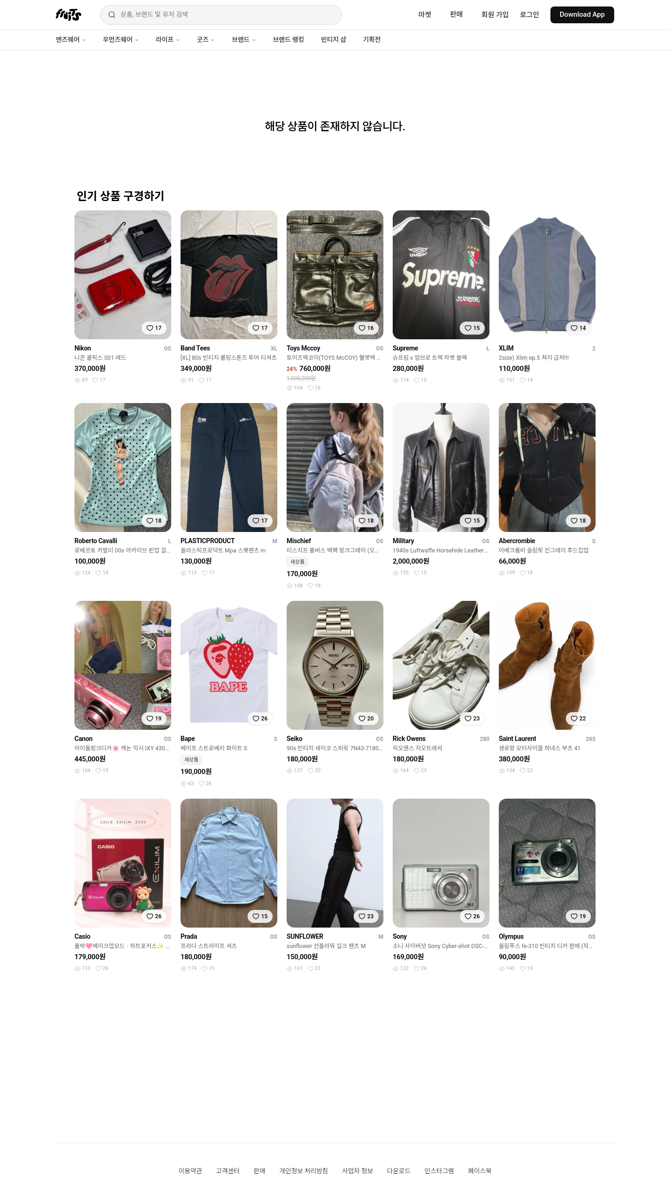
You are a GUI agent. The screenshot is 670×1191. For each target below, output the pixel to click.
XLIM (506, 348)
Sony (400, 936)
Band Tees (195, 348)
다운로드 (399, 1171)
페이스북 (480, 1171)
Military (403, 541)
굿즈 (206, 39)
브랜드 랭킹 (288, 39)
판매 (456, 14)
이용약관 (190, 1171)
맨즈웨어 (71, 39)
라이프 (168, 39)
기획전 (372, 39)
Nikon (82, 348)
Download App (582, 14)
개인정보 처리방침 (303, 1171)
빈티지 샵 (333, 39)
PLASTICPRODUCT (207, 541)
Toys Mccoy (303, 348)
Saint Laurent (517, 738)
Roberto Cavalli (95, 541)
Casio (82, 936)
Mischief (299, 541)
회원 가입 (495, 15)
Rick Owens (409, 738)
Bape (188, 738)
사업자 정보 (357, 1171)
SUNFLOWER (305, 936)
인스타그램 (439, 1171)
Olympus (511, 936)
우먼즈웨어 (121, 39)
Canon (83, 738)
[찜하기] (154, 328)
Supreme (405, 348)
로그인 (529, 15)
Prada (189, 936)
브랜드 (244, 39)
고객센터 (228, 1171)
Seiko (294, 738)
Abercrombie (517, 541)
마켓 (424, 15)
